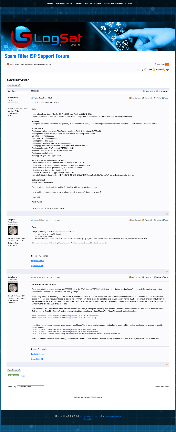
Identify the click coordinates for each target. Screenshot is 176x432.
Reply (166, 98)
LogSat (12, 219)
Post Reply (13, 85)
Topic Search (149, 91)
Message (35, 91)
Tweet (23, 376)
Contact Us (88, 419)
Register (159, 70)
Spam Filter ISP (26, 64)
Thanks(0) (147, 98)
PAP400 (13, 97)
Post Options (135, 98)
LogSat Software (37, 261)
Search (148, 70)
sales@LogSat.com (113, 416)
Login (167, 70)
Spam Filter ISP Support (42, 64)
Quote (158, 98)
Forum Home (14, 64)
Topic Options (162, 91)
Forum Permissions (162, 387)
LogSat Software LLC (88, 416)
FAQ (141, 70)
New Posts (161, 64)
